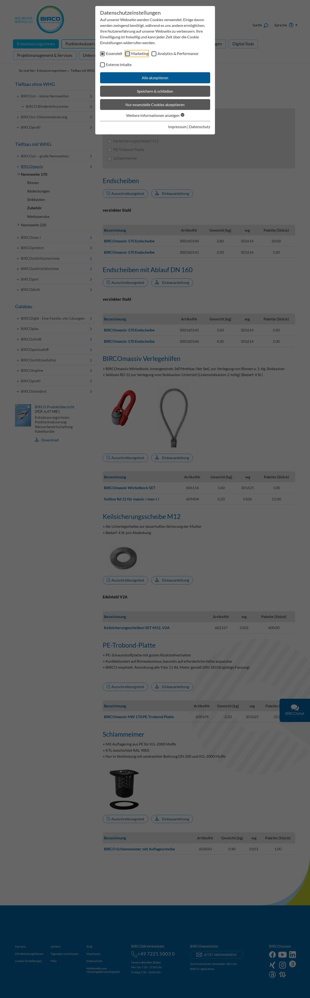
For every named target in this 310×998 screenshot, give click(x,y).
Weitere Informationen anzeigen (155, 115)
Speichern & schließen (155, 91)
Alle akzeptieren (155, 77)
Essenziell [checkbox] (114, 53)
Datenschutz (199, 126)
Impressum (177, 126)
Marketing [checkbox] (139, 53)
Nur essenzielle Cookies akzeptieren (155, 104)
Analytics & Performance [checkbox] (178, 53)
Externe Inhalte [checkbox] (118, 64)
